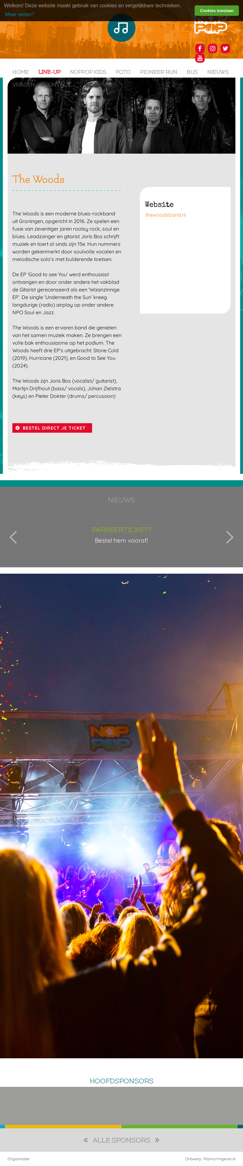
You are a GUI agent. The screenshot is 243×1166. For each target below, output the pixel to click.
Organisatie (18, 1158)
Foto (123, 72)
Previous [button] (13, 537)
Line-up (49, 72)
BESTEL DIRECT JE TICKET (54, 428)
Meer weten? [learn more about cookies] (19, 14)
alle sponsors (121, 1140)
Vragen (23, 85)
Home (20, 72)
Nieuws (218, 72)
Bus (192, 72)
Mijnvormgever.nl (219, 1158)
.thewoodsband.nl (165, 215)
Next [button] (229, 537)
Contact (57, 85)
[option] (121, 537)
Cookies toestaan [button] (217, 10)
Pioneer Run (158, 72)
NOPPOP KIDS (88, 72)
